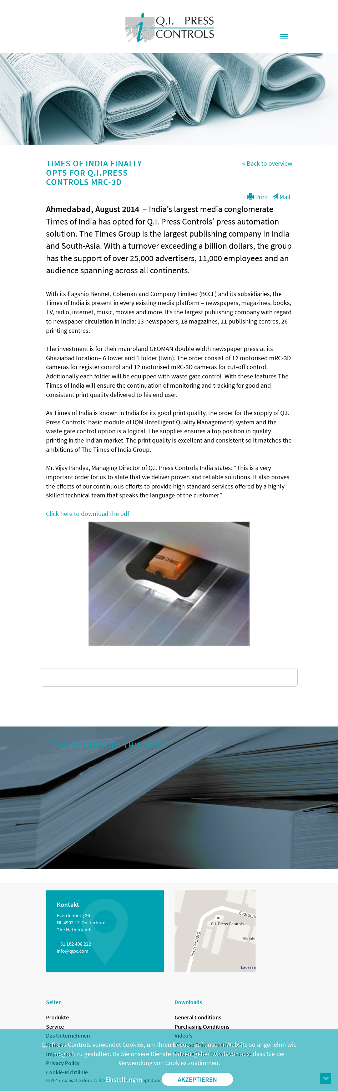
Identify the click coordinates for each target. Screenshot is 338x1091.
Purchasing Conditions (202, 1026)
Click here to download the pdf (87, 514)
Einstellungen (123, 1079)
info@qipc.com (73, 951)
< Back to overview (267, 163)
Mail (281, 197)
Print (257, 197)
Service (55, 1026)
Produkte (57, 1017)
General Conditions (198, 1017)
